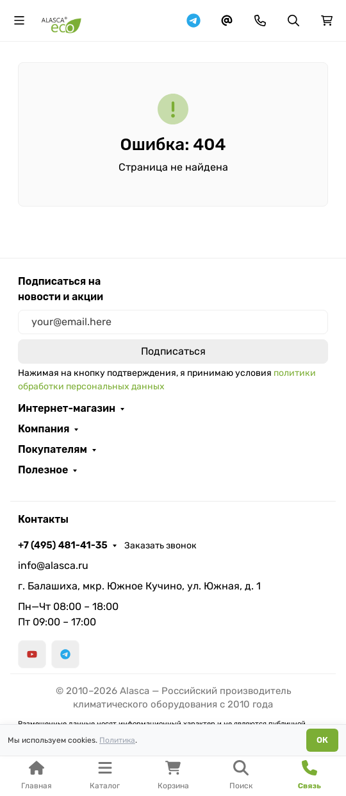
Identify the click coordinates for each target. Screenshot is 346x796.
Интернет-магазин (66, 408)
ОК (322, 740)
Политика (117, 740)
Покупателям (52, 450)
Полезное (43, 470)
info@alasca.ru (53, 565)
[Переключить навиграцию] (19, 20)
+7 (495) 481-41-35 (63, 545)
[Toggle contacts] (260, 20)
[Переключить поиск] (293, 20)
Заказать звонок (160, 545)
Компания (43, 429)
